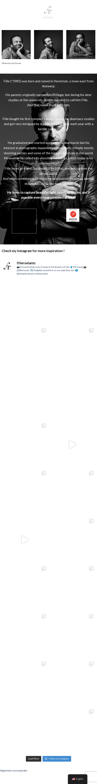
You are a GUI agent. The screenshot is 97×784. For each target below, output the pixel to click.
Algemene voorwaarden (13, 770)
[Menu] (68, 12)
